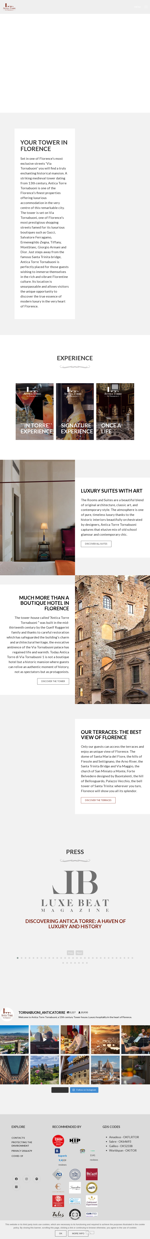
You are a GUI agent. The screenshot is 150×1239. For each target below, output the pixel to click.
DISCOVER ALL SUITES (96, 547)
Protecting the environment (22, 1145)
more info (78, 1233)
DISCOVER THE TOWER (53, 684)
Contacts (18, 1138)
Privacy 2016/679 (22, 1151)
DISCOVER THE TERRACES (98, 803)
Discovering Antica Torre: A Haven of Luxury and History (75, 924)
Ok (60, 1233)
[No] (90, 1232)
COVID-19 (17, 1156)
